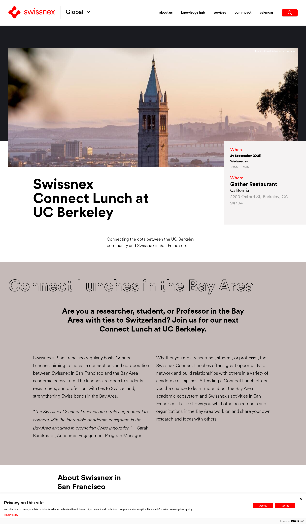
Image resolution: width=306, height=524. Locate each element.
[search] (290, 12)
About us (165, 12)
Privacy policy (11, 515)
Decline (285, 505)
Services (219, 12)
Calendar (266, 12)
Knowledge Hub (193, 12)
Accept (263, 505)
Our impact (243, 12)
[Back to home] (31, 12)
